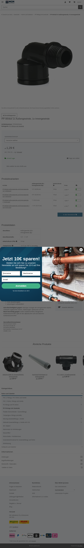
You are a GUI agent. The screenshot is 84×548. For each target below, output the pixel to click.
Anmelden (21, 286)
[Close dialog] (81, 250)
